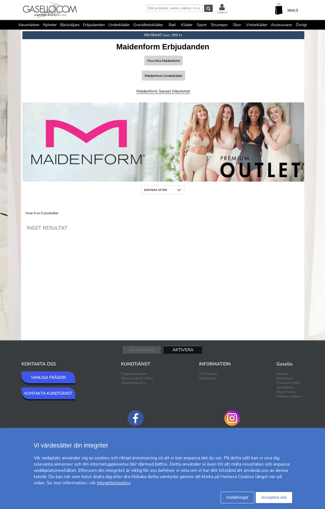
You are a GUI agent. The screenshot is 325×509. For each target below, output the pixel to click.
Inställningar (237, 497)
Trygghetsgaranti (134, 373)
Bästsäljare (69, 25)
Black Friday (286, 392)
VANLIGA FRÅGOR (48, 377)
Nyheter (50, 25)
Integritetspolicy (133, 382)
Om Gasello (208, 373)
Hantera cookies (289, 396)
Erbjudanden (94, 25)
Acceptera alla (274, 497)
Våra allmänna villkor (137, 378)
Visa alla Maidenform (163, 60)
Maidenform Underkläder (163, 75)
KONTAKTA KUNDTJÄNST (48, 393)
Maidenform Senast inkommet (163, 91)
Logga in (222, 12)
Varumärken (28, 25)
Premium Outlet (289, 382)
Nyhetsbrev (207, 378)
